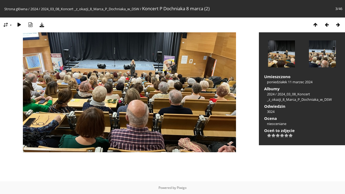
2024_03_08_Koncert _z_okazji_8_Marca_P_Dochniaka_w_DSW (90, 8)
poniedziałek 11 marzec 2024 (289, 81)
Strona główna (15, 8)
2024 (34, 8)
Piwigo (181, 187)
